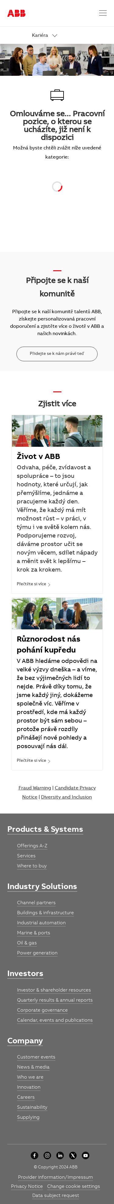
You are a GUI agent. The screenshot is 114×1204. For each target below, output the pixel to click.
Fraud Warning (35, 788)
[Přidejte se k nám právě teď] (57, 354)
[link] (69, 35)
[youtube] (85, 1155)
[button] (103, 13)
